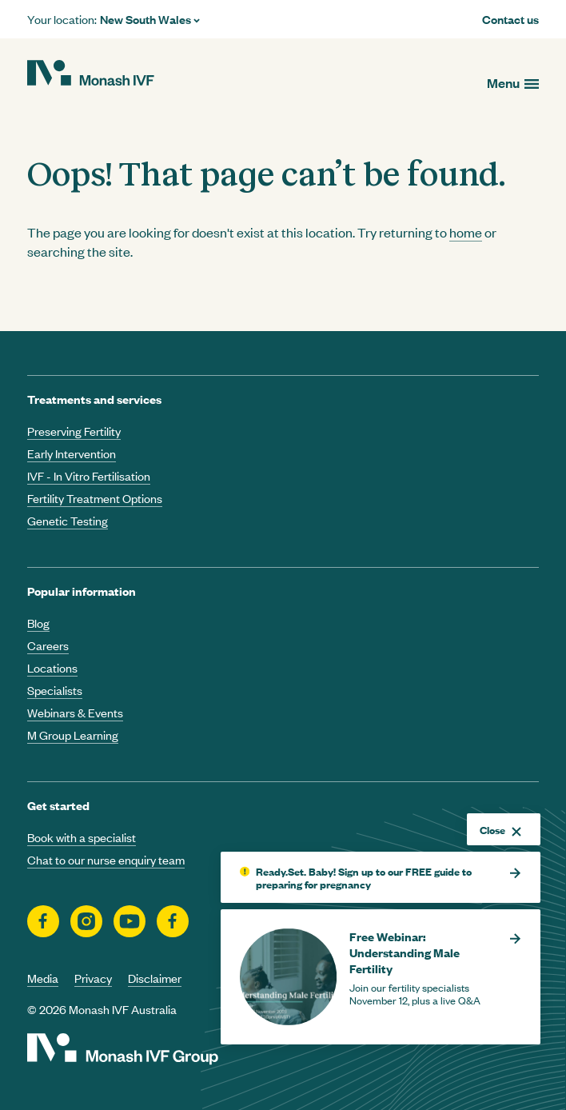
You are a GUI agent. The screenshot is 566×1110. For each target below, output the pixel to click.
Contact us (510, 19)
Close (500, 829)
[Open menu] (513, 83)
